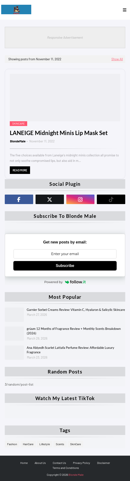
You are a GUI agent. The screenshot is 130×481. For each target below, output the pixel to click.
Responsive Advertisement (65, 37)
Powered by (65, 282)
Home (24, 462)
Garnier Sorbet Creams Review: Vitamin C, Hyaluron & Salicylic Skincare (76, 310)
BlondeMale (18, 141)
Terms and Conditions (65, 467)
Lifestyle (44, 444)
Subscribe (65, 266)
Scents (60, 444)
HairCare (28, 444)
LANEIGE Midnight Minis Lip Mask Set (59, 132)
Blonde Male (75, 474)
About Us (40, 462)
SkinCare (75, 444)
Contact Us (59, 462)
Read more (20, 170)
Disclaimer (103, 462)
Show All (117, 59)
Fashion (12, 444)
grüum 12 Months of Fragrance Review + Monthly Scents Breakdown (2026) (74, 331)
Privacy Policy (81, 462)
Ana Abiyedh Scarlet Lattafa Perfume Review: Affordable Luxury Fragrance (70, 350)
